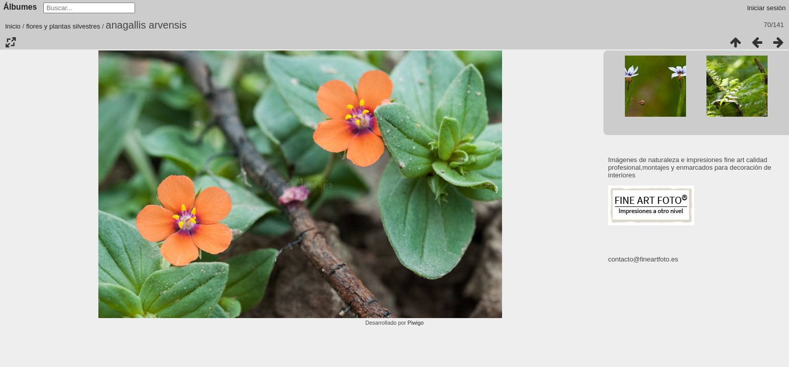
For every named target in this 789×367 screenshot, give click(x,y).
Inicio (12, 26)
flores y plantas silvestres (63, 26)
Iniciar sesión (766, 8)
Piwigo (415, 323)
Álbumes (20, 7)
